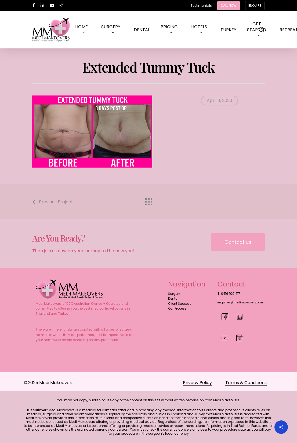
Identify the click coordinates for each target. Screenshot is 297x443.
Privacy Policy (197, 383)
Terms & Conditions (246, 383)
